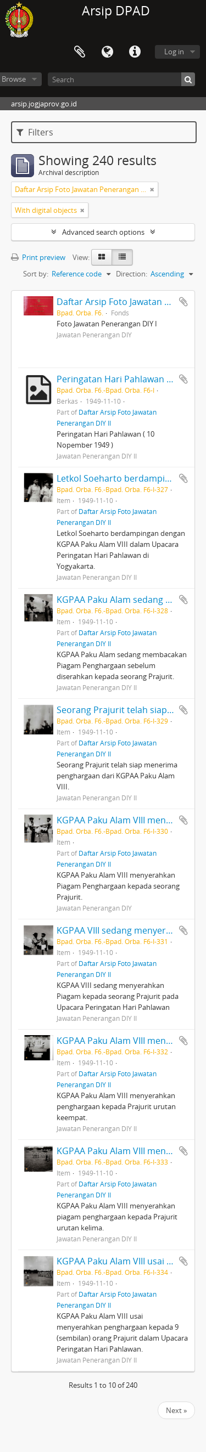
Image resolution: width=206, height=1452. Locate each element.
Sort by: (35, 274)
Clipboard (79, 52)
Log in (174, 52)
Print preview (38, 257)
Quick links (134, 52)
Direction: (131, 274)
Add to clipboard (183, 301)
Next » (176, 1410)
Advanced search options (103, 232)
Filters (34, 132)
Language (107, 52)
